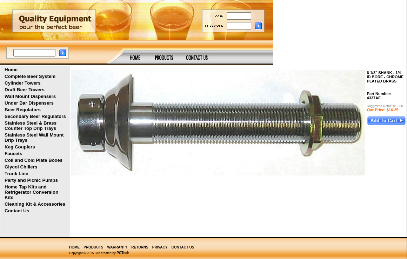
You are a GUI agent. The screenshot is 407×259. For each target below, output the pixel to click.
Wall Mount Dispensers (30, 96)
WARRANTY (117, 247)
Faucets (13, 153)
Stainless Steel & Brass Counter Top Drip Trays (30, 125)
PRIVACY (160, 247)
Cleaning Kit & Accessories (35, 204)
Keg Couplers (20, 147)
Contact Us (17, 210)
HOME (74, 247)
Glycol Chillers (21, 167)
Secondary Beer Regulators (35, 116)
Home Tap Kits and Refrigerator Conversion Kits (31, 192)
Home (11, 69)
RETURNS (139, 247)
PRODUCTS (93, 247)
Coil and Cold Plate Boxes (33, 160)
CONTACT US (183, 247)
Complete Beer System (30, 76)
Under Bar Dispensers (29, 103)
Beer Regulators (23, 109)
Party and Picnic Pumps (31, 180)
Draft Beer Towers (25, 89)
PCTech (122, 253)
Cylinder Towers (23, 83)
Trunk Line (16, 173)
